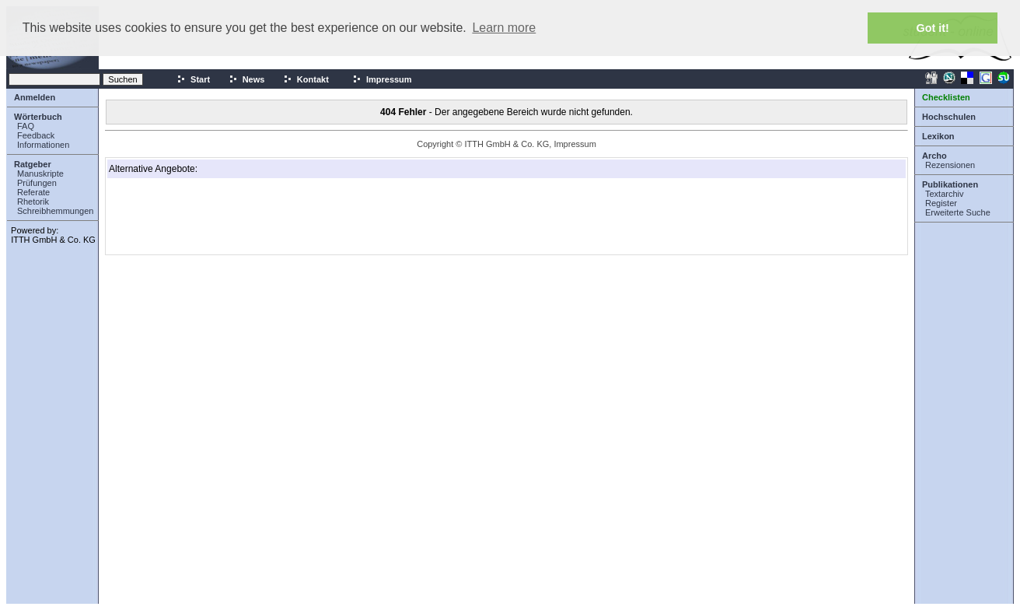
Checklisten (946, 97)
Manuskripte (40, 173)
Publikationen (950, 184)
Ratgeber (32, 164)
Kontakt (306, 79)
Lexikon (938, 136)
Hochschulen (949, 116)
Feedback (35, 135)
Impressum (382, 79)
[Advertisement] (186, 216)
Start (193, 79)
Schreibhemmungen (55, 211)
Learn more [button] (504, 27)
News (247, 79)
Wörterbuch (38, 116)
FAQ (25, 126)
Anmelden (34, 97)
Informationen (43, 144)
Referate (33, 192)
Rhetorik (33, 201)
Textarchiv (944, 193)
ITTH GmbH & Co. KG (53, 239)
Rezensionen (950, 165)
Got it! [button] (933, 28)
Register (941, 203)
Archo (934, 155)
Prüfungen (37, 183)
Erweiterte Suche (957, 212)
